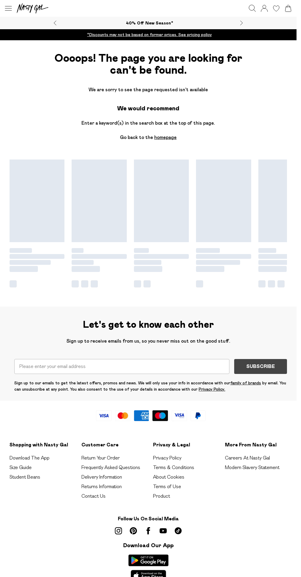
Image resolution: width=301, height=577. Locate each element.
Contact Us (93, 496)
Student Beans (25, 476)
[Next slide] (241, 23)
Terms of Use (167, 486)
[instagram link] (118, 530)
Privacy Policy (167, 457)
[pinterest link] (133, 530)
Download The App (30, 457)
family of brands (245, 382)
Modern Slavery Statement (252, 467)
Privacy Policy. (212, 389)
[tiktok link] (178, 530)
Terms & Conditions (173, 467)
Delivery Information (101, 476)
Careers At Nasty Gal (247, 457)
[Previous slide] (55, 23)
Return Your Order (100, 457)
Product (161, 496)
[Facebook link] (148, 530)
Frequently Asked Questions (110, 467)
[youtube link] (163, 530)
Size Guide (21, 467)
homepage (165, 137)
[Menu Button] (8, 8)
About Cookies (168, 476)
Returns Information (101, 486)
